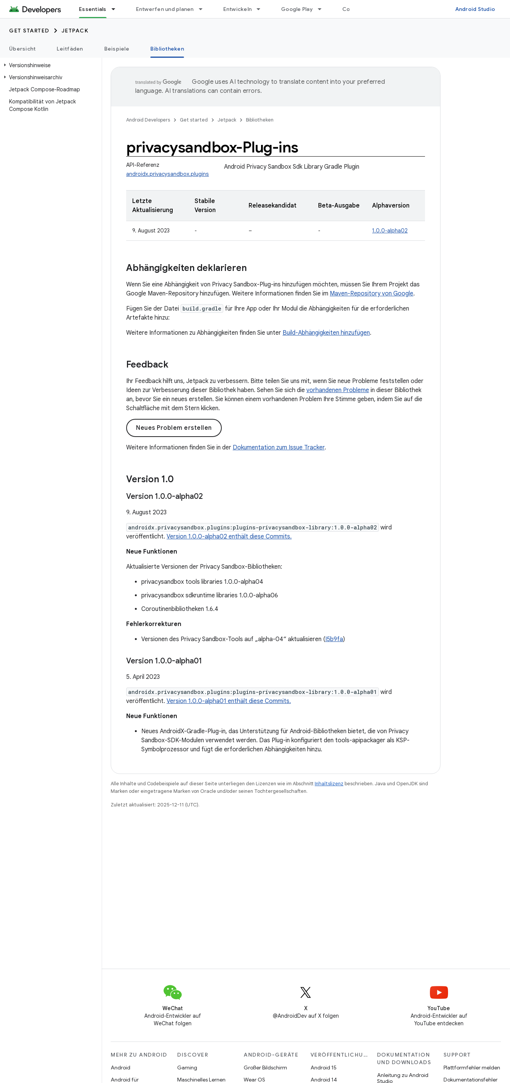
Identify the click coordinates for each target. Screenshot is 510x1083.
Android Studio (475, 9)
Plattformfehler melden (472, 1067)
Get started (29, 30)
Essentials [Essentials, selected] (93, 9)
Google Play (297, 9)
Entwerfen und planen (165, 9)
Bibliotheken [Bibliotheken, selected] (167, 48)
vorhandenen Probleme (337, 390)
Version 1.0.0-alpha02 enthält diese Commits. (229, 536)
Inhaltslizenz (329, 783)
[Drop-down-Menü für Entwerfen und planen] (204, 9)
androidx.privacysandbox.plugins (167, 174)
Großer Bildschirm (265, 1067)
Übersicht (22, 48)
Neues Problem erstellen (174, 428)
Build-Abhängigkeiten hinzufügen (326, 333)
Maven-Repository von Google (371, 293)
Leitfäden (70, 48)
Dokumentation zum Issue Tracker (279, 447)
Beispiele (116, 48)
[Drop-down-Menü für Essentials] (117, 9)
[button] (49, 65)
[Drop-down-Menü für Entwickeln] (262, 9)
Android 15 (324, 1067)
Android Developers (148, 120)
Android (120, 1067)
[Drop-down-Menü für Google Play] (323, 9)
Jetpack (75, 30)
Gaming (187, 1067)
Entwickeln (237, 9)
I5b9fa (334, 639)
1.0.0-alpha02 (390, 230)
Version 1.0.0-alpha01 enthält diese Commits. (229, 701)
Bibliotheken (260, 120)
